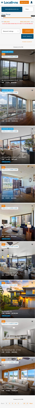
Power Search (27, 41)
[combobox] (11, 31)
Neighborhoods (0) (11, 9)
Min (2, 22)
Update (27, 31)
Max (32, 22)
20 (24, 403)
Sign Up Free (24, 2)
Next (31, 403)
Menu (2, 2)
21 (27, 403)
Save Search (27, 36)
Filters (27, 9)
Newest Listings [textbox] (8, 31)
